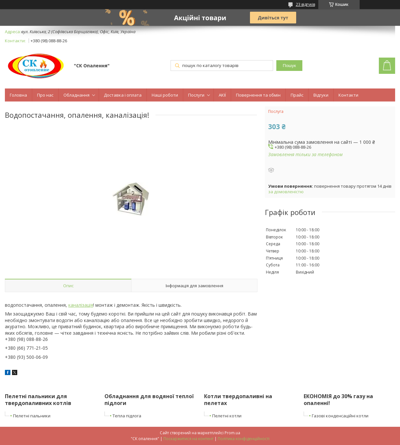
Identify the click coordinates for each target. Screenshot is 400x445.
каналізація (80, 305)
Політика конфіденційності (243, 438)
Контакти (348, 95)
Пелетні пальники (31, 416)
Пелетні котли (226, 416)
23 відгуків (305, 4)
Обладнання (76, 95)
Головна (18, 95)
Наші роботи (165, 95)
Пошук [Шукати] (289, 65)
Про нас (45, 95)
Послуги (196, 95)
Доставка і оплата (123, 95)
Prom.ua (232, 433)
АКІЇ (222, 95)
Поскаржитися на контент (188, 438)
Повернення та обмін (258, 95)
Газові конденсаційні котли (340, 416)
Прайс (297, 95)
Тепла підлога (127, 416)
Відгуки (320, 95)
